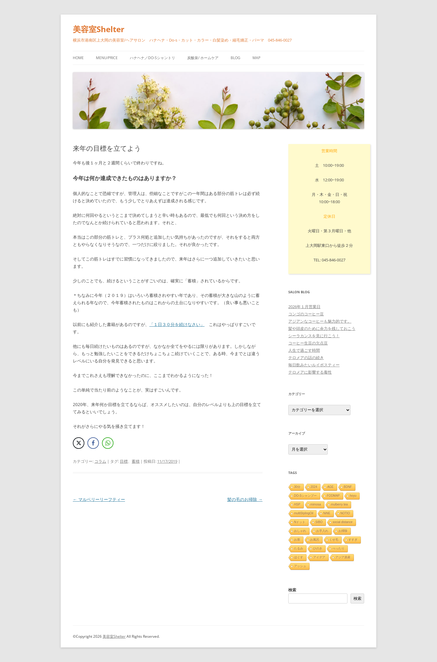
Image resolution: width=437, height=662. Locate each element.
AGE (330, 487)
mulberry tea (339, 504)
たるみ (298, 548)
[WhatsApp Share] (107, 443)
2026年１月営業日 (304, 306)
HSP (297, 504)
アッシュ (300, 566)
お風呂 (314, 539)
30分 (297, 487)
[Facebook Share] (93, 443)
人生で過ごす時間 (304, 350)
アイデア (319, 557)
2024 (313, 487)
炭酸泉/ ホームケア (202, 57)
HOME (78, 57)
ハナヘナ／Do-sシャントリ (152, 57)
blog (235, 57)
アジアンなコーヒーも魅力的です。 (319, 321)
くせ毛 (333, 539)
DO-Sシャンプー (305, 495)
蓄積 (136, 461)
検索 (292, 590)
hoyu (353, 495)
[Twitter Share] (78, 443)
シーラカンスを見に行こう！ (314, 335)
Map (256, 57)
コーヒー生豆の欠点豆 (308, 343)
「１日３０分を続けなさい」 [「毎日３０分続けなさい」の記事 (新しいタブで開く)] (177, 324)
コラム (100, 461)
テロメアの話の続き (306, 357)
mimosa (315, 504)
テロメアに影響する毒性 (310, 372)
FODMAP (333, 495)
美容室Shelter (98, 29)
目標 (124, 461)
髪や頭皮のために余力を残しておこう (321, 328)
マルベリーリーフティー (99, 499)
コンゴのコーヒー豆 (306, 314)
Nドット (299, 522)
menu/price (107, 57)
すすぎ (352, 539)
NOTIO (345, 513)
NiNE (326, 513)
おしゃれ (300, 531)
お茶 (297, 539)
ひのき (317, 548)
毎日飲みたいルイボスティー (314, 365)
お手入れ (322, 531)
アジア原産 (343, 557)
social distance (343, 522)
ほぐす (298, 557)
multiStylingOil (303, 513)
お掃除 (342, 531)
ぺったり (338, 548)
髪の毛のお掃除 (245, 499)
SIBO (319, 522)
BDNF (348, 487)
